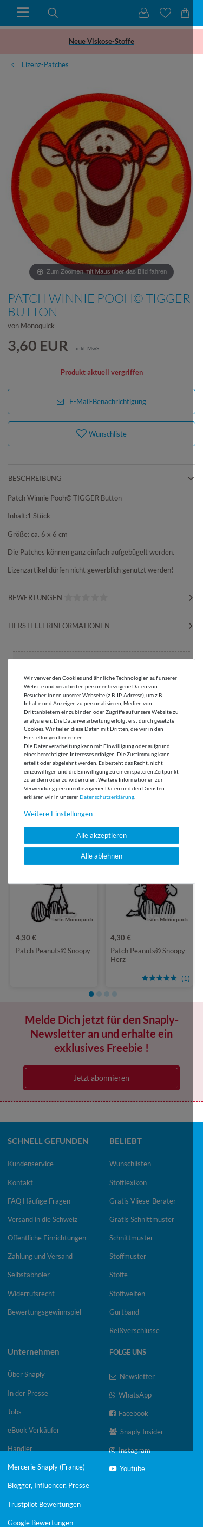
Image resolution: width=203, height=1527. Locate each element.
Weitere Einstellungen (58, 813)
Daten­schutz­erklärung (107, 797)
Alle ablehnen (101, 856)
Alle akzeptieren (101, 835)
